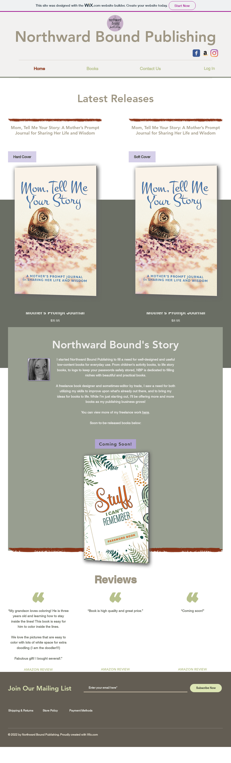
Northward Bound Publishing (115, 37)
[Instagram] (214, 53)
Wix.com (92, 734)
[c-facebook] (196, 53)
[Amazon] (205, 53)
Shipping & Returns (20, 710)
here (145, 412)
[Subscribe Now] (206, 688)
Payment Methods (80, 710)
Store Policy (50, 710)
